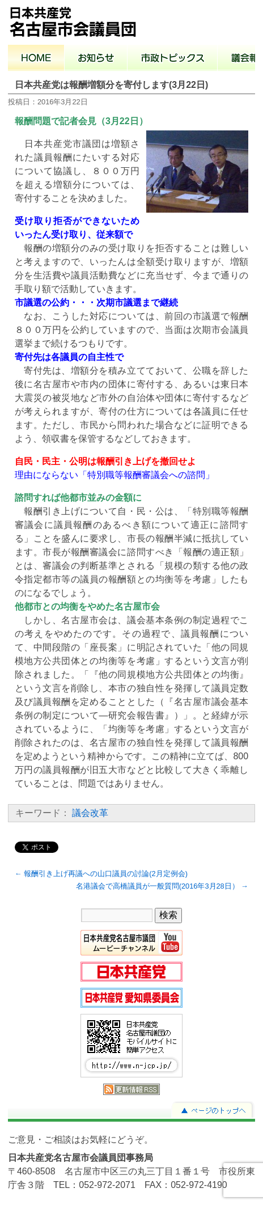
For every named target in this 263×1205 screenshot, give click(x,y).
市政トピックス (173, 59)
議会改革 (90, 813)
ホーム (36, 59)
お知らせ (96, 59)
